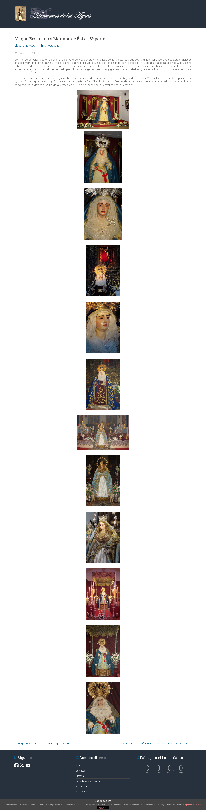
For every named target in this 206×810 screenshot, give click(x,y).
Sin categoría (51, 45)
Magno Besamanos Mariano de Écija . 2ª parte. (42, 743)
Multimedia (81, 786)
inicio (78, 765)
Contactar (81, 770)
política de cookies (194, 805)
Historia (80, 776)
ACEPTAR (103, 808)
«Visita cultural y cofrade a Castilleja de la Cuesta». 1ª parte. (156, 743)
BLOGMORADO (26, 45)
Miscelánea (81, 791)
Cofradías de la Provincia (88, 781)
